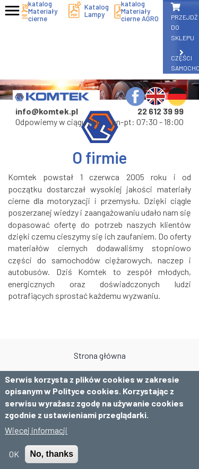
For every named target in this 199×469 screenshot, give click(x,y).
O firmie (100, 374)
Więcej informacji (36, 437)
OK (14, 461)
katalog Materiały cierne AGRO (140, 11)
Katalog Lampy (96, 11)
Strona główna (100, 355)
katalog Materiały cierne (42, 11)
